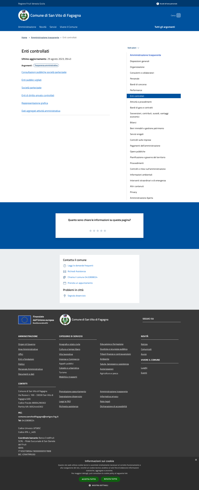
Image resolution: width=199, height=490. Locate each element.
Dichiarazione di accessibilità (113, 406)
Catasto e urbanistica (69, 368)
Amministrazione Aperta (141, 198)
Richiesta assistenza (68, 406)
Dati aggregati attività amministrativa (41, 111)
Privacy (133, 192)
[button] (99, 485)
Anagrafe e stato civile (69, 344)
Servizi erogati (137, 134)
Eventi (144, 372)
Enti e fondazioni (26, 359)
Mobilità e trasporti (68, 376)
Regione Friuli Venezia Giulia (31, 3)
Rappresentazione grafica (35, 103)
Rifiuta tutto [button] (110, 479)
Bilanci (133, 122)
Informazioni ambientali (141, 174)
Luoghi (144, 367)
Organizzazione (137, 67)
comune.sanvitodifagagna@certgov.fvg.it (38, 416)
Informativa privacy (109, 396)
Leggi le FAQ (65, 401)
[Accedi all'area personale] (167, 3)
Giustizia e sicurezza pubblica (113, 349)
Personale (134, 78)
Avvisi (144, 354)
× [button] (196, 460)
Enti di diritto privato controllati (38, 95)
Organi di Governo (26, 344)
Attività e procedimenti (141, 101)
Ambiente (104, 359)
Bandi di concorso (138, 84)
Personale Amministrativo (30, 369)
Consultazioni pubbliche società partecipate (44, 72)
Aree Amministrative (28, 349)
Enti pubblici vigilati (31, 80)
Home (24, 37)
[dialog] (99, 473)
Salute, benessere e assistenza (114, 364)
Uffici (20, 354)
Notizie (144, 344)
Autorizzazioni (106, 369)
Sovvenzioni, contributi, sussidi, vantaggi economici (149, 115)
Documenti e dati (26, 374)
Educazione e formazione (111, 344)
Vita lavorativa (66, 354)
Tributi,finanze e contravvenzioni (115, 354)
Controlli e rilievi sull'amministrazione (148, 169)
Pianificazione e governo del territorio (147, 157)
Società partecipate (31, 87)
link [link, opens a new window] (126, 473)
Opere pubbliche (137, 151)
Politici (21, 364)
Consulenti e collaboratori (142, 72)
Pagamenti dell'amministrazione (145, 145)
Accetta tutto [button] (89, 479)
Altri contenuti (137, 186)
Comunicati (146, 349)
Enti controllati (137, 96)
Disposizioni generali (139, 61)
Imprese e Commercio (69, 359)
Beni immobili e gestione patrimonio (147, 128)
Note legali (105, 401)
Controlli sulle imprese (140, 140)
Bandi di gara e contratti (141, 107)
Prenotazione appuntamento (72, 391)
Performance (136, 90)
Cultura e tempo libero (69, 349)
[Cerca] (177, 15)
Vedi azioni (134, 48)
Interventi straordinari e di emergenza (148, 180)
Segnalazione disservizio (70, 396)
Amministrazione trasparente (45, 37)
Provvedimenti (137, 163)
